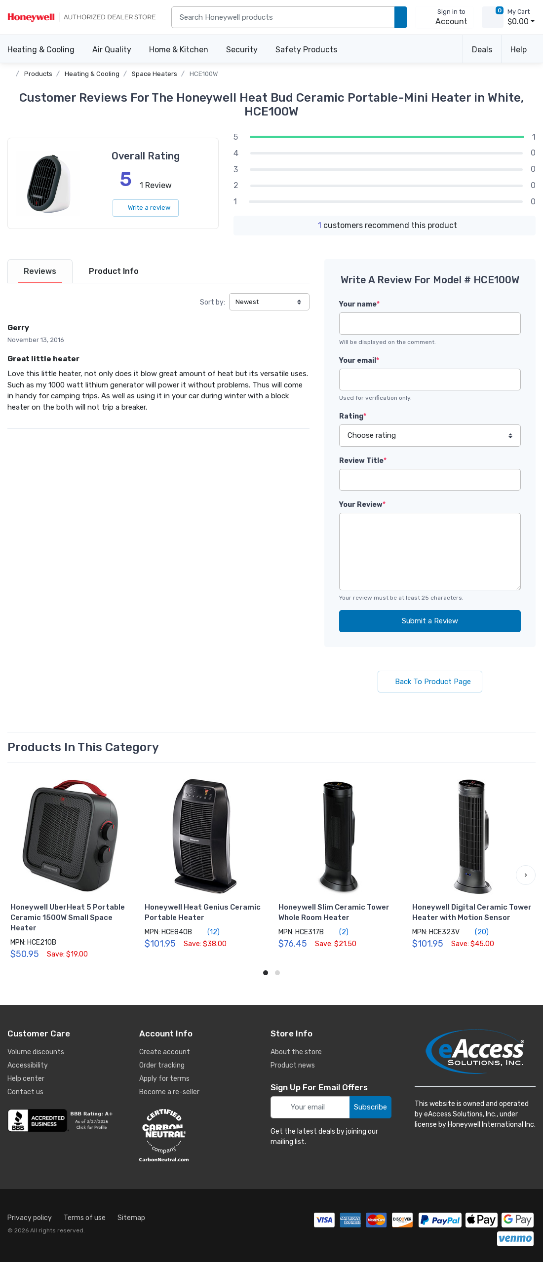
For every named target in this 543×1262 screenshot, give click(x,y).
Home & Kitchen (178, 49)
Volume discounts (35, 1052)
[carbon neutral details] (193, 1135)
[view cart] (493, 17)
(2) (338, 932)
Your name (359, 304)
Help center (25, 1078)
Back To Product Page (430, 681)
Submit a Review (430, 620)
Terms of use (85, 1218)
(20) (476, 932)
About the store (296, 1052)
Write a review (145, 207)
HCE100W (204, 73)
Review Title (363, 461)
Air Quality (111, 49)
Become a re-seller (169, 1092)
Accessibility (27, 1065)
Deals (482, 49)
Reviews (40, 271)
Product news (293, 1065)
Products (38, 73)
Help (518, 49)
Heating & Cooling (41, 49)
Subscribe (370, 1107)
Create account (164, 1052)
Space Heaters (154, 73)
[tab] (40, 271)
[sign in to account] (444, 17)
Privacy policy (29, 1218)
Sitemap (131, 1218)
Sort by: (212, 302)
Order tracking (162, 1065)
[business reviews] (61, 1120)
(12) (208, 932)
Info (114, 271)
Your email (359, 360)
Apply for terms (164, 1078)
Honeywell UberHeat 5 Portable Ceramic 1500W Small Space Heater (67, 917)
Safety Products (306, 49)
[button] (526, 875)
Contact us (25, 1092)
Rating (352, 416)
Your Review (362, 504)
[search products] (400, 17)
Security (242, 49)
